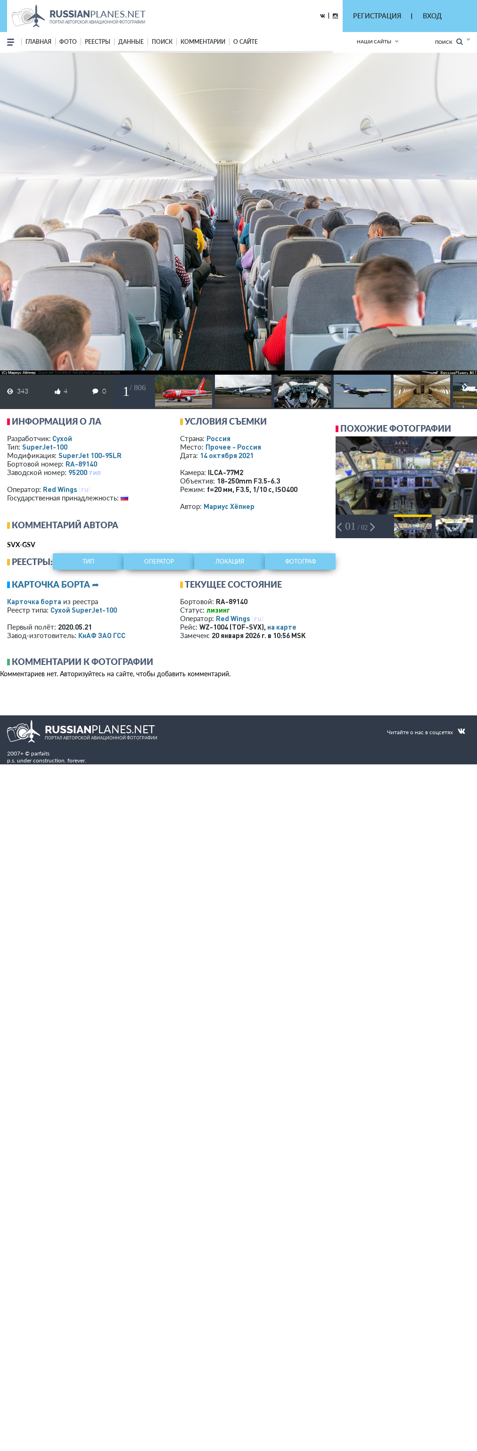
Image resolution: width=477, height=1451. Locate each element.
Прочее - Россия (233, 447)
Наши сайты (374, 41)
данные (131, 41)
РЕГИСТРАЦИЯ (377, 16)
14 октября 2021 (227, 455)
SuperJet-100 (44, 447)
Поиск (449, 41)
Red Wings (60, 489)
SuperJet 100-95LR (90, 455)
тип (95, 472)
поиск (162, 41)
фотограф (300, 561)
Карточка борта (34, 601)
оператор (159, 561)
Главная (38, 41)
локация (229, 561)
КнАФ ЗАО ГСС (101, 635)
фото (68, 41)
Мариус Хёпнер (229, 506)
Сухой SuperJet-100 (83, 610)
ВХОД (432, 16)
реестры (97, 41)
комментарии (203, 41)
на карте (281, 627)
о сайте (245, 41)
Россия (218, 438)
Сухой (62, 438)
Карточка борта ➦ (55, 584)
